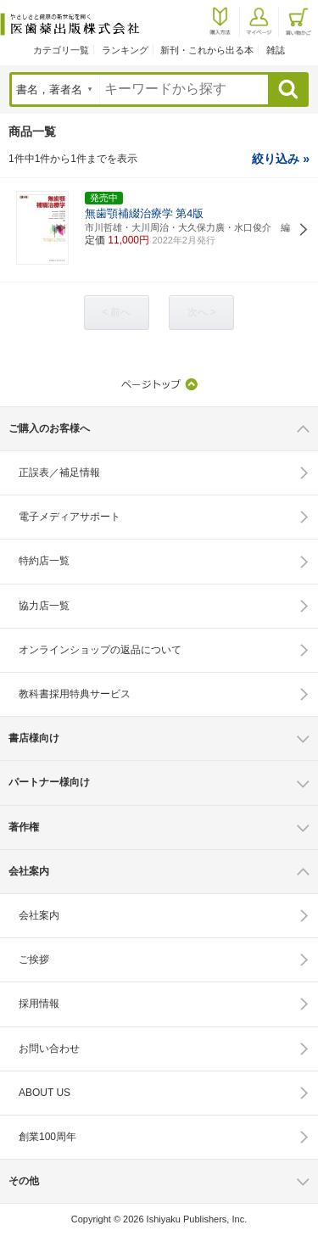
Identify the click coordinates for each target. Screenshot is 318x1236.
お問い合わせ (49, 1048)
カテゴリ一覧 (61, 50)
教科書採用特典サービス (75, 694)
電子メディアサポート (69, 517)
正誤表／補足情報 (59, 472)
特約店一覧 (44, 561)
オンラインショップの (100, 650)
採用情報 (39, 1003)
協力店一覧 (44, 606)
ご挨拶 (34, 959)
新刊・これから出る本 (207, 50)
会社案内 (39, 915)
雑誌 (275, 50)
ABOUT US (44, 1093)
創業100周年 (47, 1137)
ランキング (125, 50)
